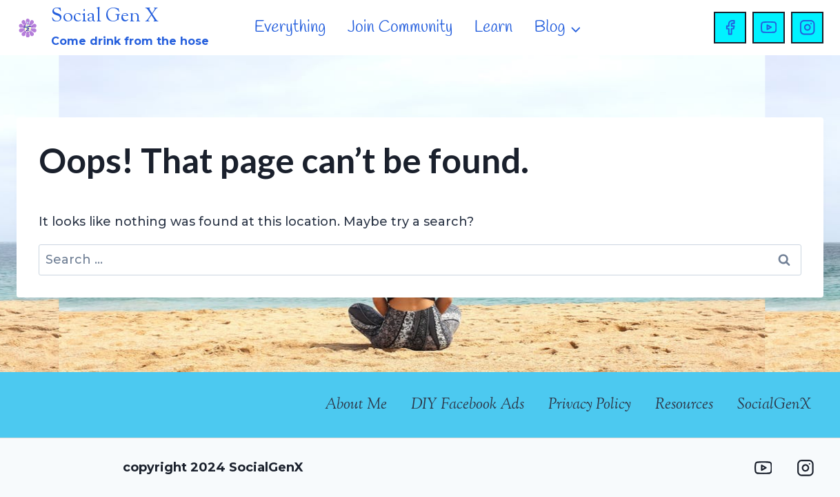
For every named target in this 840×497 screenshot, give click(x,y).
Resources (684, 405)
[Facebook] (730, 28)
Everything (290, 28)
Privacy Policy (589, 405)
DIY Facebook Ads (467, 405)
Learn (493, 28)
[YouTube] (768, 28)
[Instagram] (807, 28)
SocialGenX (774, 405)
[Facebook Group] (720, 467)
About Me (356, 405)
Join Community (400, 28)
